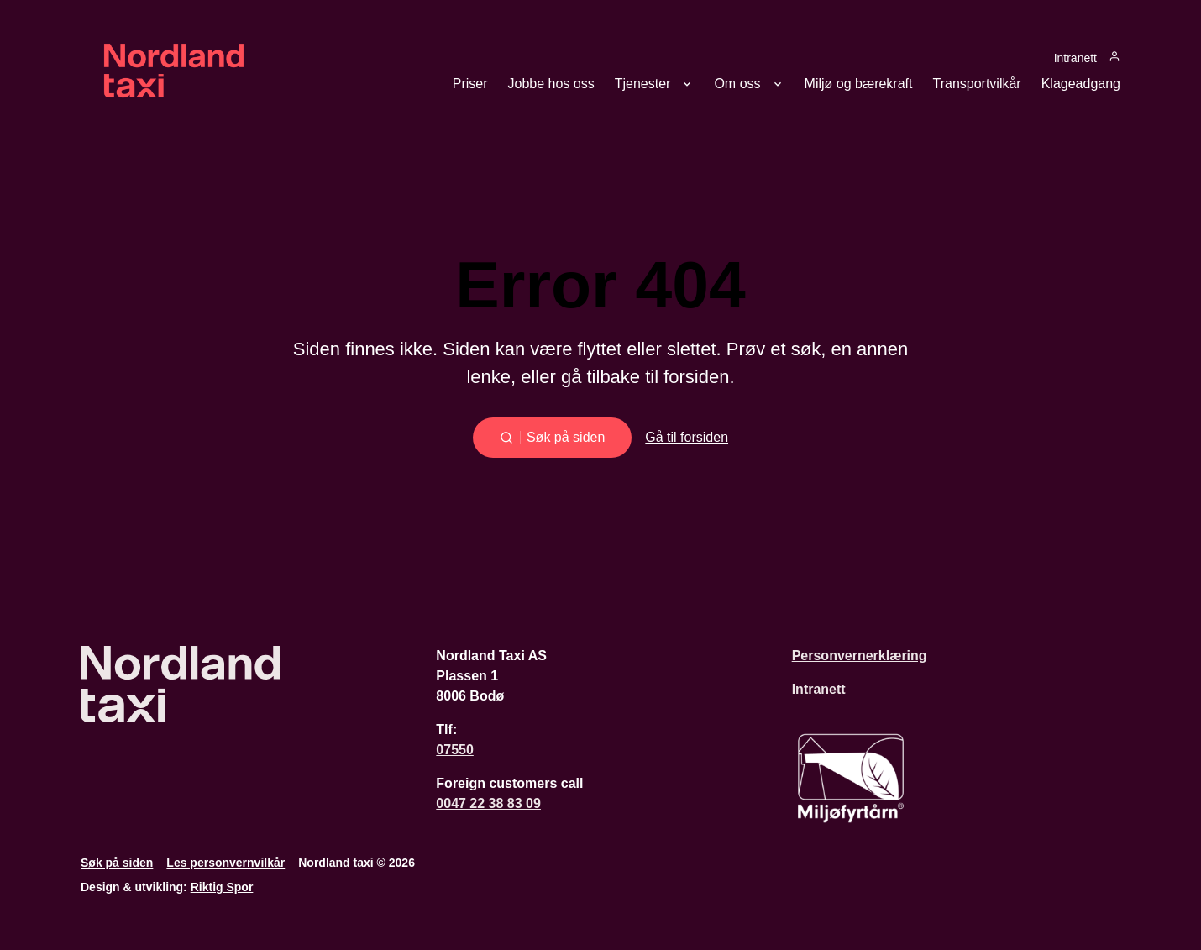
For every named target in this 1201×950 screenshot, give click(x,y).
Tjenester (643, 84)
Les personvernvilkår (225, 862)
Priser (470, 84)
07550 (455, 750)
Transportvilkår (976, 84)
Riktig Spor (222, 887)
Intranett (1075, 57)
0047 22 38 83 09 (488, 803)
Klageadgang (1080, 84)
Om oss (737, 84)
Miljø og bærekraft (859, 84)
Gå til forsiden (686, 437)
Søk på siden (117, 862)
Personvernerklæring (859, 655)
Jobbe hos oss (551, 84)
